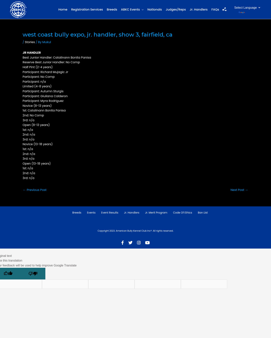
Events (91, 212)
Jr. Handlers (199, 9)
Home (62, 9)
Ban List (203, 212)
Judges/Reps (176, 9)
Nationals (154, 9)
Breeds (112, 9)
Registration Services (87, 9)
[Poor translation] (33, 273)
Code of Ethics (182, 212)
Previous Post (34, 190)
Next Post (239, 190)
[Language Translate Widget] (247, 7)
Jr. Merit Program (156, 212)
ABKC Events (130, 9)
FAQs (215, 9)
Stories (30, 42)
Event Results (109, 212)
